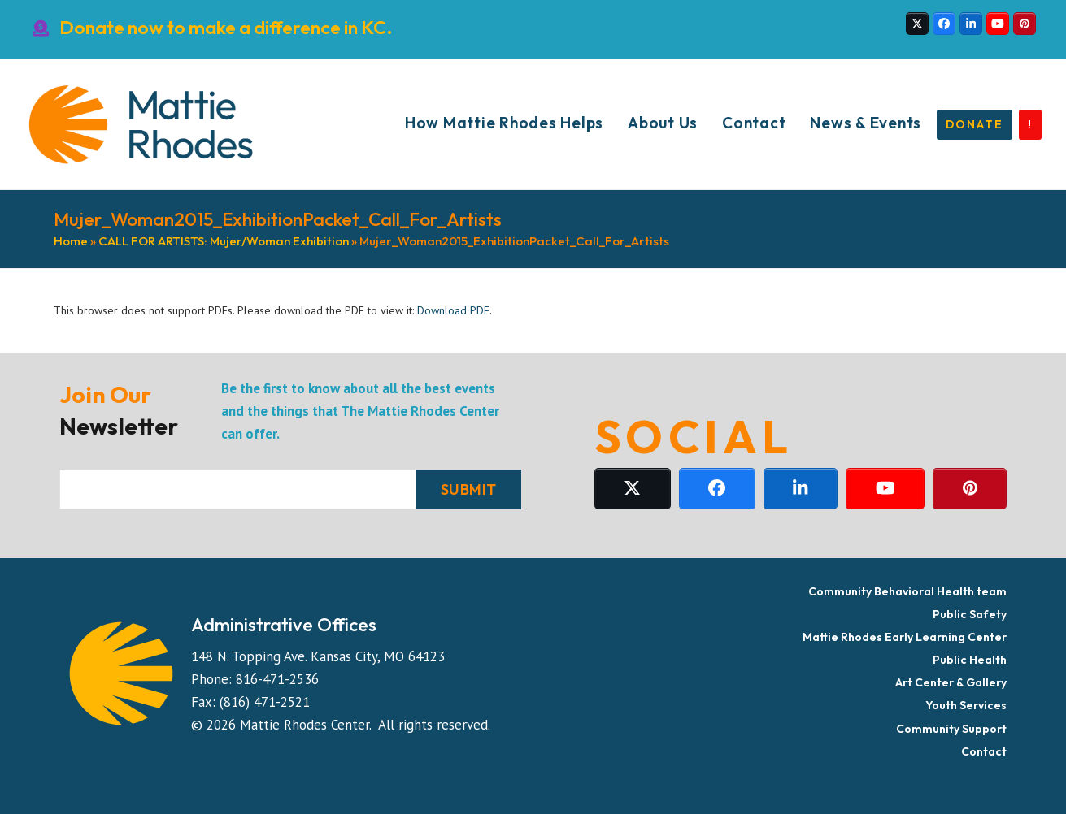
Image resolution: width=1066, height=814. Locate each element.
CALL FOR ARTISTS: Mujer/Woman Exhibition (223, 241)
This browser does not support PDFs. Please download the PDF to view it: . (273, 310)
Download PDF (453, 310)
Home (71, 241)
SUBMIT (469, 489)
